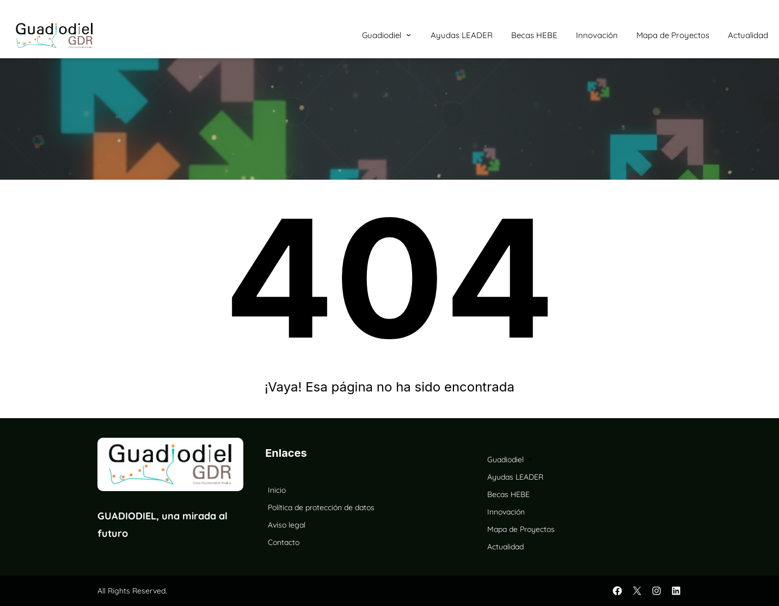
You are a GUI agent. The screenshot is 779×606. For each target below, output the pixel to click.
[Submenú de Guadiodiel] (408, 34)
